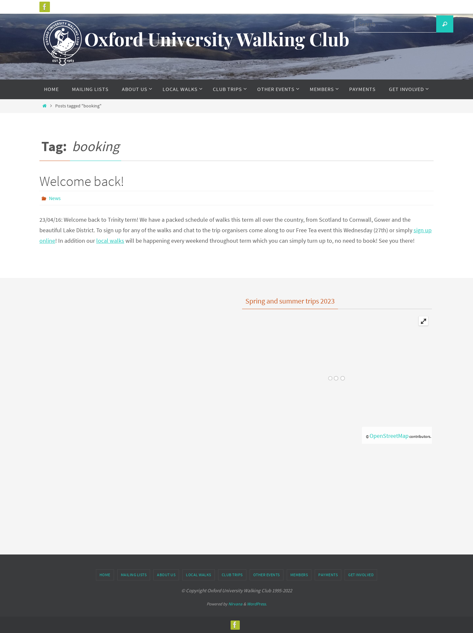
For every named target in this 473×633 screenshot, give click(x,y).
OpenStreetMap (389, 436)
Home (105, 574)
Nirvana (235, 604)
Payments (328, 574)
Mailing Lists (134, 574)
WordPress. (257, 604)
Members (299, 574)
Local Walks (198, 574)
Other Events (266, 574)
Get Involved (360, 574)
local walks (110, 240)
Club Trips (232, 574)
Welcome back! (81, 181)
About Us (166, 574)
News (55, 198)
